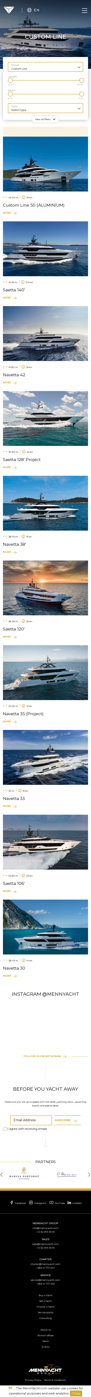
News (46, 1341)
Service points (45, 1312)
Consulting (45, 1318)
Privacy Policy (33, 1380)
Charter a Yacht (45, 1306)
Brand (15, 65)
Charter (45, 1259)
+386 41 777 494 (45, 1267)
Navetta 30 (14, 968)
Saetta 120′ (14, 629)
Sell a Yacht (45, 1300)
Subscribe (63, 1120)
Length (12, 76)
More (7, 212)
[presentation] (2, 1174)
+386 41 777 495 (45, 1283)
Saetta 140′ (14, 289)
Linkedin (74, 1202)
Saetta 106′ (14, 883)
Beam (12, 90)
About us (45, 1329)
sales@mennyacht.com (45, 1243)
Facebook (17, 1203)
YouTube (57, 1203)
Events (45, 1346)
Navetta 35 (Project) (23, 713)
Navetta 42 (14, 374)
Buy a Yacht (45, 1295)
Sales (45, 1239)
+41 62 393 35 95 (45, 1231)
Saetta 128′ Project (22, 459)
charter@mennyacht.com (45, 1264)
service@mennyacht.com (45, 1279)
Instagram (37, 1203)
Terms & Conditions (55, 1380)
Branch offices (46, 1335)
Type (14, 106)
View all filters (42, 119)
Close (76, 1393)
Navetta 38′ (14, 544)
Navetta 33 (14, 798)
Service (45, 1275)
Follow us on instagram (42, 1056)
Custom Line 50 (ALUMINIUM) (34, 205)
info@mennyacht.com (45, 1228)
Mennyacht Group (45, 1223)
